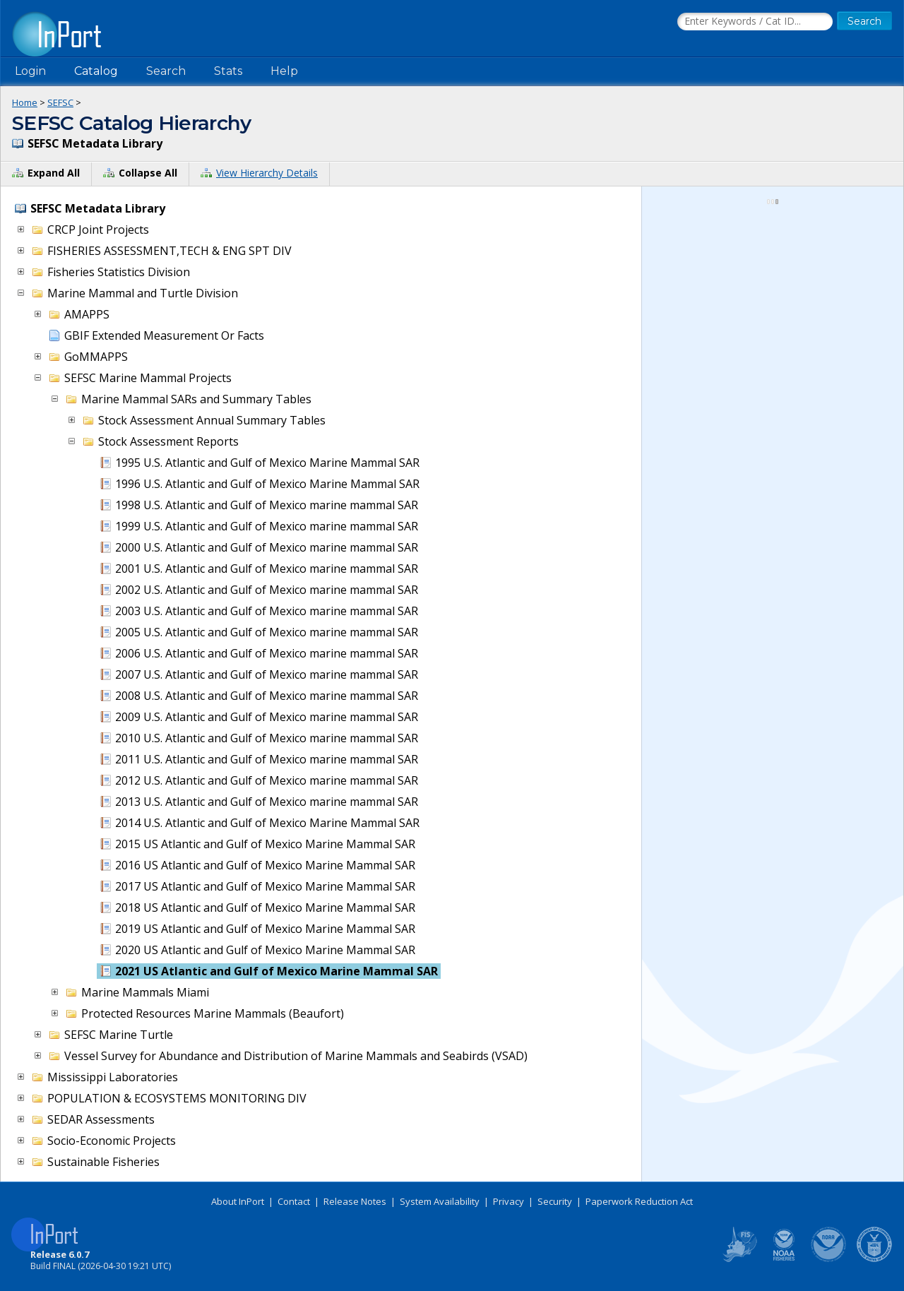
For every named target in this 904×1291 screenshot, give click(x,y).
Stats (228, 71)
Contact (294, 1201)
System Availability (440, 1201)
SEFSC (60, 102)
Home (24, 102)
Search (166, 71)
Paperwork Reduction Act (639, 1201)
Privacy (508, 1201)
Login (30, 71)
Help (284, 71)
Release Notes (354, 1201)
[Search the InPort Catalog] (755, 22)
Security (554, 1201)
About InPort (237, 1201)
